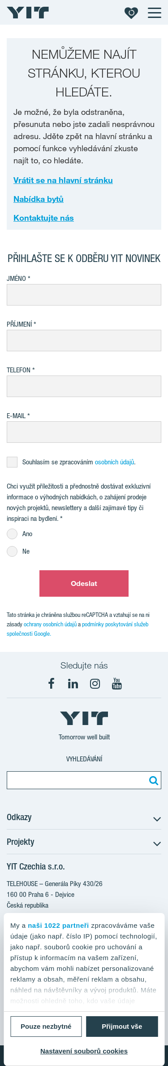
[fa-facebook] (51, 684)
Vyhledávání (84, 759)
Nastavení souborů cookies (84, 1051)
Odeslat (84, 583)
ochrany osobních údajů (50, 624)
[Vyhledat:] (152, 780)
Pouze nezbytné (46, 1026)
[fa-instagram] (95, 684)
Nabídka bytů (38, 199)
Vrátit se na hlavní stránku (63, 180)
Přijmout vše (122, 1026)
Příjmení (19, 324)
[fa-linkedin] (73, 684)
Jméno (16, 278)
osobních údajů (114, 462)
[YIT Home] (28, 12)
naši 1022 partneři (58, 925)
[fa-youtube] (117, 684)
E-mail (16, 415)
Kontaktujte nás (43, 218)
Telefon (18, 370)
